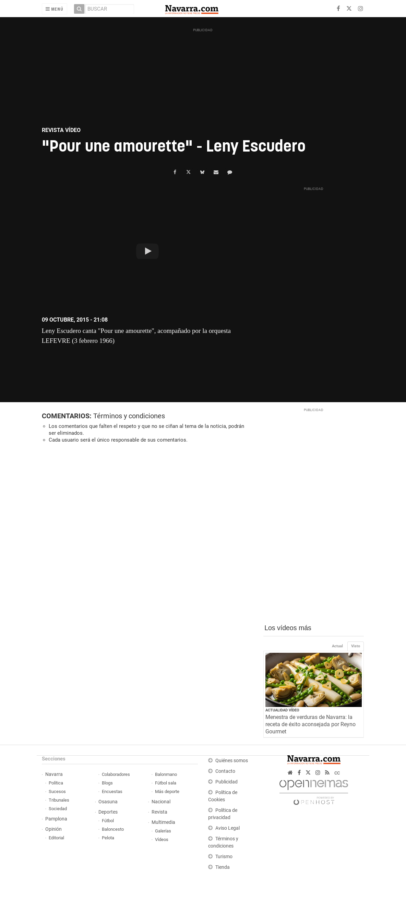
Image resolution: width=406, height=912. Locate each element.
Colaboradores (116, 774)
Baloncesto (113, 829)
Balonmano (166, 774)
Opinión (53, 829)
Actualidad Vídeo (282, 710)
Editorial (56, 837)
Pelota (108, 837)
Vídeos (161, 839)
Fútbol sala (165, 782)
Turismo (223, 857)
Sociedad (58, 808)
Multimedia (163, 822)
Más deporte (167, 791)
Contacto (225, 771)
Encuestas (112, 791)
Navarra (54, 774)
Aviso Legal (227, 828)
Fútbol (108, 820)
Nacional (161, 802)
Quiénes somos (231, 761)
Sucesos (57, 791)
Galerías (163, 830)
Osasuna (108, 802)
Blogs (107, 782)
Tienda (222, 867)
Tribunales (59, 800)
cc (337, 772)
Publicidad (226, 782)
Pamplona (56, 819)
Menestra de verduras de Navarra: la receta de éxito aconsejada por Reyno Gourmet (310, 724)
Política (56, 782)
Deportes (108, 812)
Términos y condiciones (129, 416)
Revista (159, 812)
